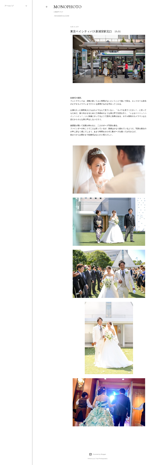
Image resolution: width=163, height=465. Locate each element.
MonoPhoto (68, 6)
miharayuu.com (61, 16)
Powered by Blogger (97, 454)
